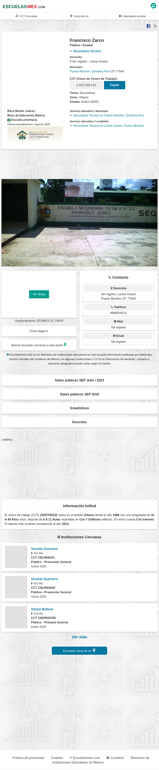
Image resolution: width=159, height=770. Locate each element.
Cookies (57, 758)
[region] (35, 67)
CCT (26, 16)
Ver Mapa (39, 294)
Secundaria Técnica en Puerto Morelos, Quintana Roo (107, 115)
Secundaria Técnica (85, 51)
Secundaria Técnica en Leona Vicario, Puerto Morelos (107, 125)
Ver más (79, 637)
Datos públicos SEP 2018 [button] (79, 394)
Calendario (132, 16)
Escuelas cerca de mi (79, 650)
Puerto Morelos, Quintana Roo (90, 71)
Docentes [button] (79, 422)
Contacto (115, 758)
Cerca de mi (79, 16)
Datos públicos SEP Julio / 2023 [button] (79, 380)
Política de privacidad (28, 758)
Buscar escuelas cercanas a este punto (38, 344)
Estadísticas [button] (79, 408)
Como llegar (39, 331)
